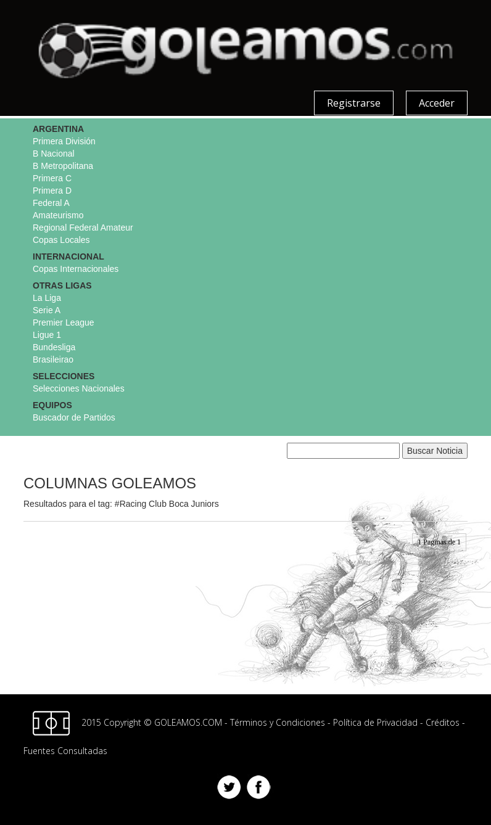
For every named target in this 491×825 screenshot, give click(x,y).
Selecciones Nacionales (79, 388)
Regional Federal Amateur (83, 227)
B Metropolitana (63, 166)
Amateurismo (58, 215)
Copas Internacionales (75, 269)
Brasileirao (53, 359)
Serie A (46, 310)
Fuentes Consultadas (65, 751)
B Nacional (54, 153)
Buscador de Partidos (74, 417)
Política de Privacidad (375, 722)
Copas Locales (61, 240)
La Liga (47, 298)
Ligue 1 (47, 335)
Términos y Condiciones (277, 722)
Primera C (52, 178)
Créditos (443, 722)
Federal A (51, 203)
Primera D (52, 190)
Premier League (63, 322)
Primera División (64, 141)
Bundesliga (54, 347)
